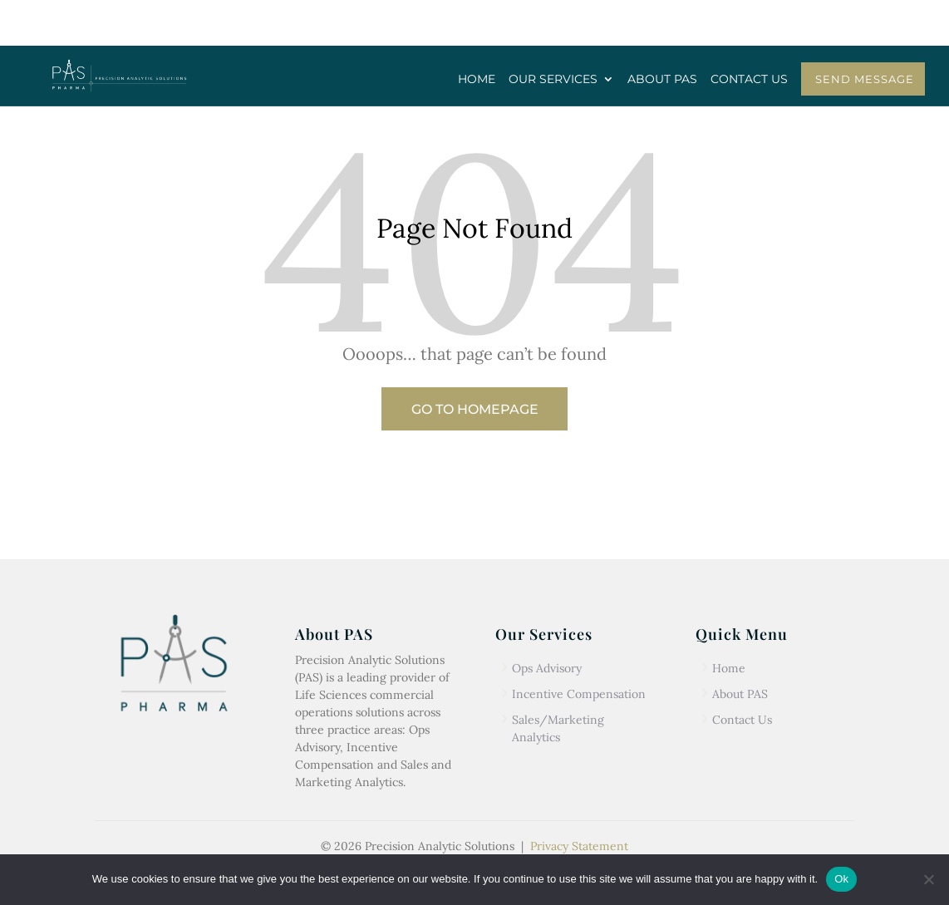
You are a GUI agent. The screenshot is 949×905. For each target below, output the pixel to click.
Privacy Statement (579, 846)
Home (728, 668)
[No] (928, 879)
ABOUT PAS (662, 79)
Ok (841, 879)
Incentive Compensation (579, 693)
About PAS (740, 693)
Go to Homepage (474, 409)
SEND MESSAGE (864, 79)
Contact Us (742, 719)
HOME (476, 79)
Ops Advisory (547, 668)
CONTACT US (749, 79)
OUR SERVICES (553, 79)
